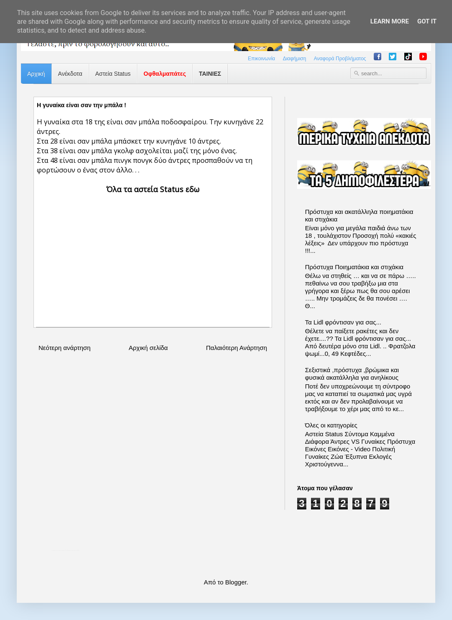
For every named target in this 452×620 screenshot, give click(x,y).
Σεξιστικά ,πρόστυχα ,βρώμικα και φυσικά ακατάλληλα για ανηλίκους (352, 373)
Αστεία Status (113, 73)
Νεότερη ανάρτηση (64, 347)
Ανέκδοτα (70, 73)
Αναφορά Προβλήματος (340, 59)
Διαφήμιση (294, 59)
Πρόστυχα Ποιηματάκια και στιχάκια (354, 266)
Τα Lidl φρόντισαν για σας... (343, 322)
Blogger (236, 582)
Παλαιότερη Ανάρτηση (236, 347)
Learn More (389, 21)
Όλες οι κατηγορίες (331, 425)
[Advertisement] (152, 253)
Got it (427, 21)
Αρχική (36, 73)
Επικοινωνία (261, 59)
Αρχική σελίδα (148, 347)
